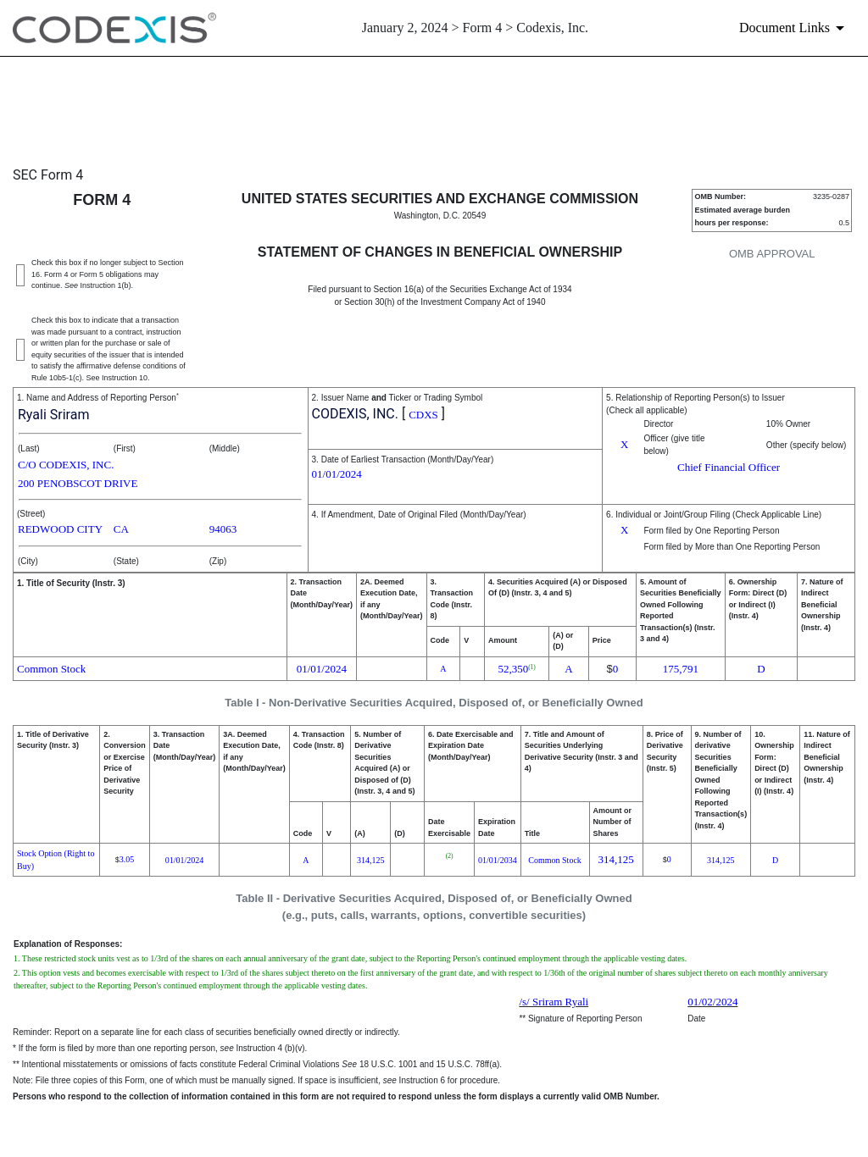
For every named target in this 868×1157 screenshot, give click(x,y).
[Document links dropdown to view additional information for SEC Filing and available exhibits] (794, 28)
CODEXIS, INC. (355, 414)
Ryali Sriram (53, 415)
